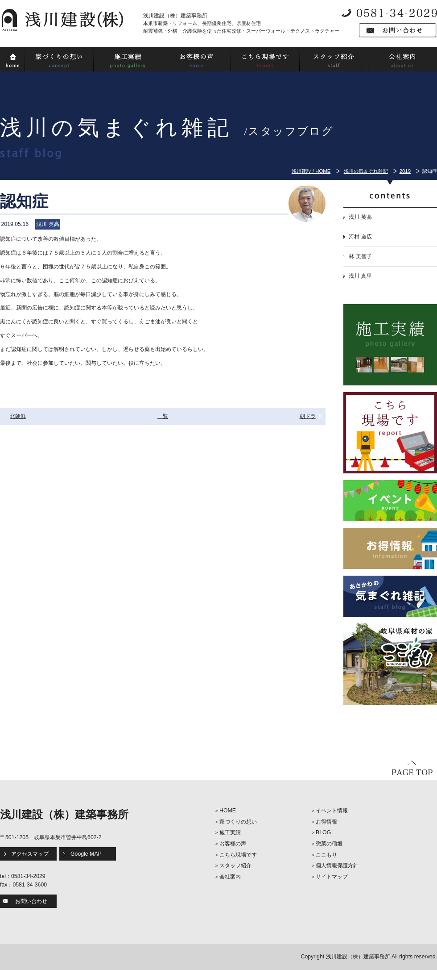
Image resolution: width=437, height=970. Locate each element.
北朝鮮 (18, 416)
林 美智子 (360, 256)
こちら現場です (238, 855)
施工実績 (230, 832)
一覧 (162, 416)
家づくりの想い (238, 822)
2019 (405, 171)
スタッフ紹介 (235, 865)
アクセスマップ (30, 854)
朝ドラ (308, 416)
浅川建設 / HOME (311, 171)
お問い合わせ (31, 901)
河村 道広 (360, 237)
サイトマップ (332, 877)
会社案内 (230, 877)
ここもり (326, 855)
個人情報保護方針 (337, 865)
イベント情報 (332, 810)
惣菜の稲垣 (329, 843)
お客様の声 (232, 843)
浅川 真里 (360, 276)
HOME (227, 810)
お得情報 (326, 822)
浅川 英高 (360, 217)
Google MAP (86, 854)
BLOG (323, 832)
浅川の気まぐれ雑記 (366, 171)
